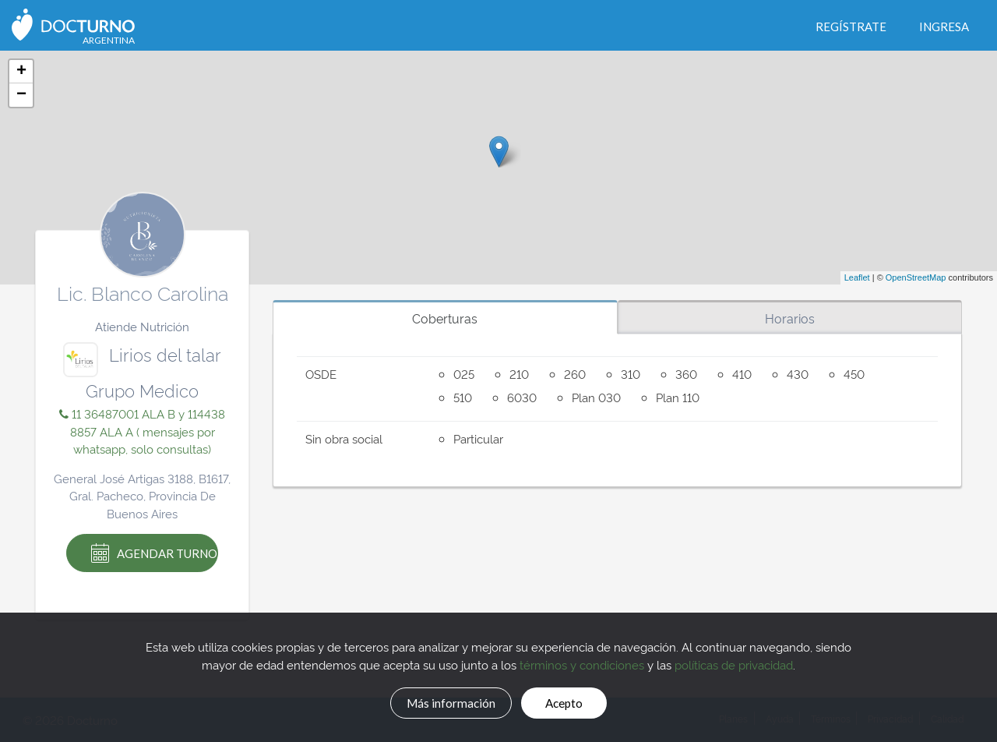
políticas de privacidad (734, 661)
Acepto (577, 700)
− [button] (21, 95)
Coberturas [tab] (444, 318)
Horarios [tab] (790, 318)
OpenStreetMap (916, 277)
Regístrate (851, 26)
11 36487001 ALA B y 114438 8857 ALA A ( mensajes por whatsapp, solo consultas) (142, 431)
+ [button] (21, 71)
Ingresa (944, 26)
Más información (440, 700)
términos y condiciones (582, 661)
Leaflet (857, 277)
